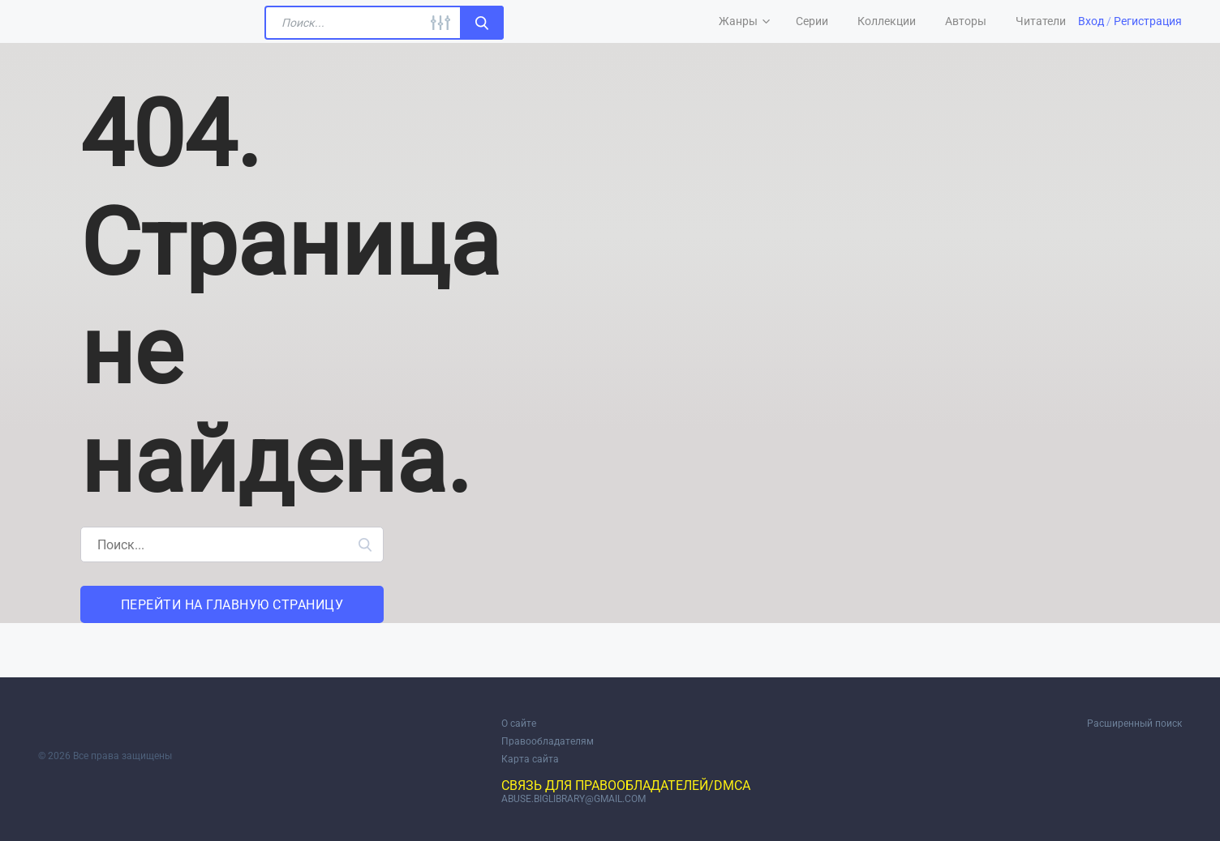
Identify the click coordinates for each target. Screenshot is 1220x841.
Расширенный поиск (1134, 723)
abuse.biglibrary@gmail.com (573, 799)
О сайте (518, 723)
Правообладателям (547, 741)
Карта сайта (530, 759)
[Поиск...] (384, 23)
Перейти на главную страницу (232, 605)
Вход (1091, 21)
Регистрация (1148, 21)
